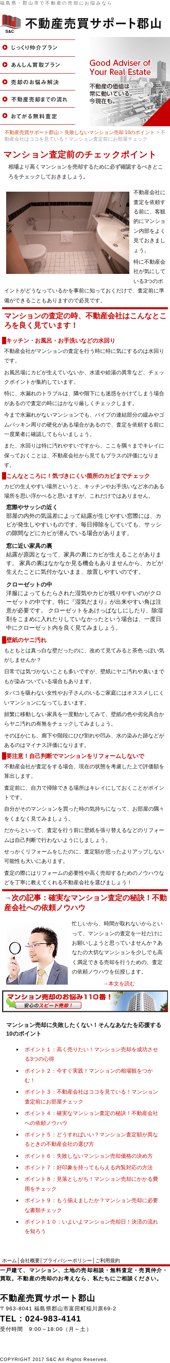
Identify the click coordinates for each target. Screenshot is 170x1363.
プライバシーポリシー (67, 1260)
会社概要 (30, 1260)
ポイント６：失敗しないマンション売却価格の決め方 (89, 1156)
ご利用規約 (107, 1260)
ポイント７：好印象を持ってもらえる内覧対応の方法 (89, 1167)
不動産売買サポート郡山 (47, 1298)
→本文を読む (119, 984)
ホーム (9, 1260)
